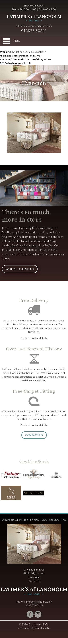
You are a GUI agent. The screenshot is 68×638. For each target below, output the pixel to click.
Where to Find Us (20, 269)
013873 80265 (34, 30)
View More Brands (34, 461)
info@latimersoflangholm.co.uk (34, 25)
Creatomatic (42, 628)
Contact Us (34, 435)
